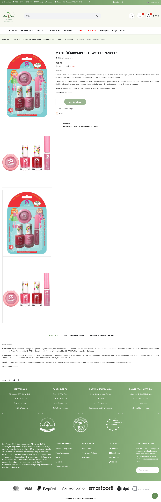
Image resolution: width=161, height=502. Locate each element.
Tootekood (60, 93)
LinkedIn (113, 448)
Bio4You (78, 498)
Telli (155, 470)
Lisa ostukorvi (75, 102)
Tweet (14, 380)
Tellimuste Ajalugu (89, 453)
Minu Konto (86, 448)
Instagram (114, 457)
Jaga (9, 380)
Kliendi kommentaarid (102, 335)
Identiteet (86, 457)
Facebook (114, 453)
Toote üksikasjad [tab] (74, 335)
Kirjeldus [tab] (52, 335)
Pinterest (18, 380)
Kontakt (59, 462)
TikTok (113, 462)
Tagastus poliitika (63, 466)
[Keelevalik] (153, 2)
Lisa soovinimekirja (64, 109)
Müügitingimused (62, 453)
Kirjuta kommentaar (65, 58)
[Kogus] (59, 102)
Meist (58, 457)
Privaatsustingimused (64, 448)
